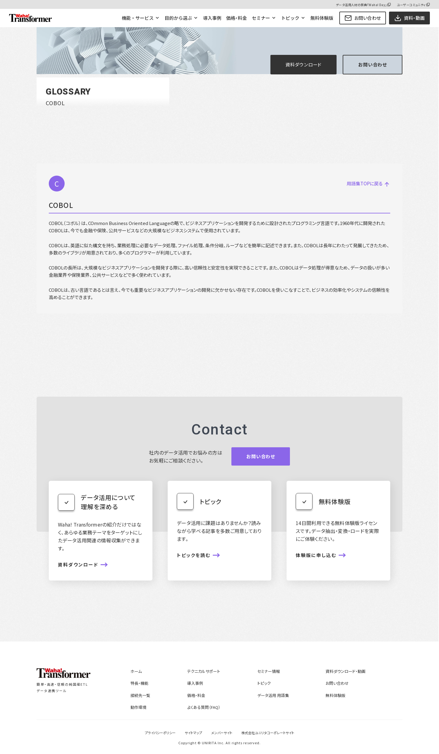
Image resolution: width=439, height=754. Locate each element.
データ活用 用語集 (273, 695)
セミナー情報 (268, 671)
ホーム (136, 671)
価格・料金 (236, 18)
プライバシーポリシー (160, 732)
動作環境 (138, 707)
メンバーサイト (221, 732)
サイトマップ (193, 732)
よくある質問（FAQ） (203, 707)
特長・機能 (139, 683)
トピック (290, 18)
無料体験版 (321, 18)
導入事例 (212, 18)
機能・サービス (138, 18)
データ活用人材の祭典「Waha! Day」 (361, 4)
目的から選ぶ (178, 18)
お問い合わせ (362, 18)
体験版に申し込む (316, 555)
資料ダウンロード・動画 (346, 671)
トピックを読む (193, 555)
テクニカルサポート (203, 671)
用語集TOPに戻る (367, 183)
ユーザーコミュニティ (411, 4)
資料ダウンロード (303, 64)
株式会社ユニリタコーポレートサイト (267, 732)
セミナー (261, 18)
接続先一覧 (140, 695)
